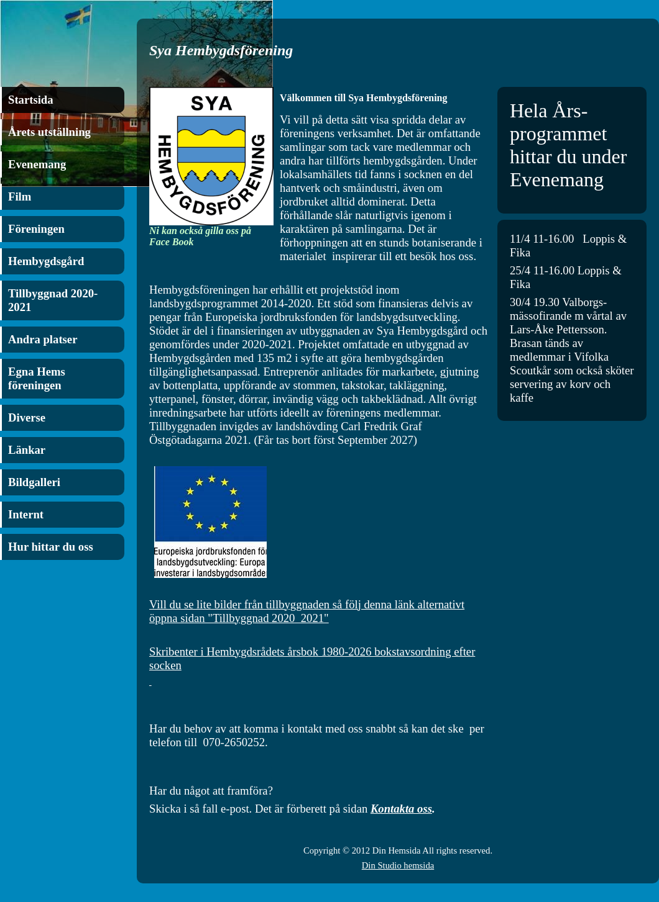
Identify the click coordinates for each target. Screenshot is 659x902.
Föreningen (36, 228)
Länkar (26, 449)
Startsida (30, 99)
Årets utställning (49, 131)
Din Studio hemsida (398, 865)
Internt (26, 514)
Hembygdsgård (46, 261)
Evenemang (37, 164)
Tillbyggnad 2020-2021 (53, 300)
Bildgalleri (34, 482)
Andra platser (42, 339)
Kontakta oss (401, 808)
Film (19, 196)
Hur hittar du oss (50, 546)
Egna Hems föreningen (36, 378)
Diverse (26, 417)
